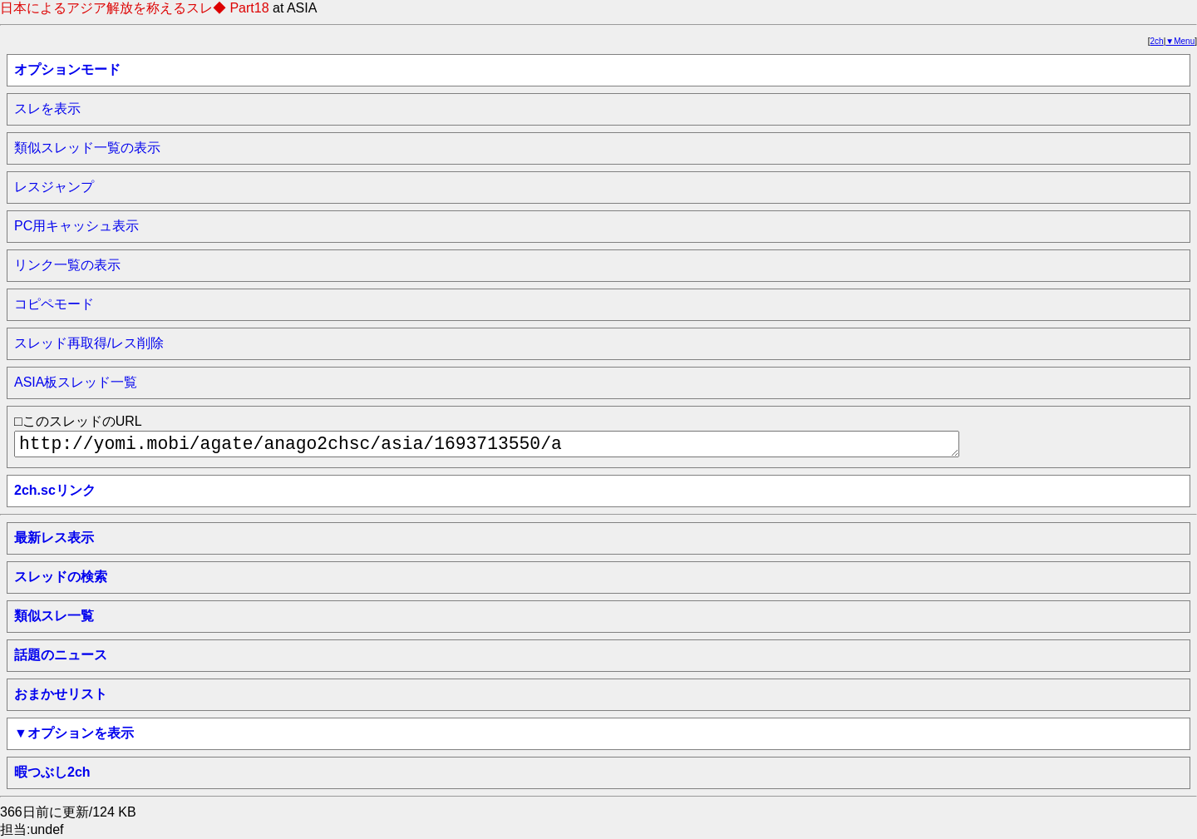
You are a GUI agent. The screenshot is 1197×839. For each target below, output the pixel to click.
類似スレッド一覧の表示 (87, 148)
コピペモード (54, 304)
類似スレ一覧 (54, 616)
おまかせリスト (60, 694)
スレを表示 (47, 108)
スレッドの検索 (60, 577)
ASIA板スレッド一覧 (75, 382)
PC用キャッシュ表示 (76, 226)
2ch (1157, 41)
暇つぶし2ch (52, 772)
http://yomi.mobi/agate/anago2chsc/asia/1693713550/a (486, 444)
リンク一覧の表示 (67, 265)
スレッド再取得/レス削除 (89, 343)
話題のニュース (60, 655)
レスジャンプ (54, 187)
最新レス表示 (54, 538)
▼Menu (1180, 41)
